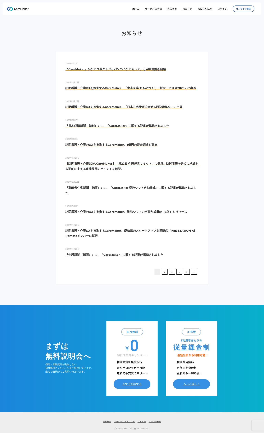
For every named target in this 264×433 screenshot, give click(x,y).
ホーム (136, 8)
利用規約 (141, 421)
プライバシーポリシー (124, 421)
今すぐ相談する (132, 384)
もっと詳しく (191, 384)
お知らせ (187, 8)
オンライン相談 (243, 8)
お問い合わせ (155, 421)
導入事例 (172, 8)
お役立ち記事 (205, 8)
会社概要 (107, 421)
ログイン (222, 8)
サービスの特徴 (153, 8)
